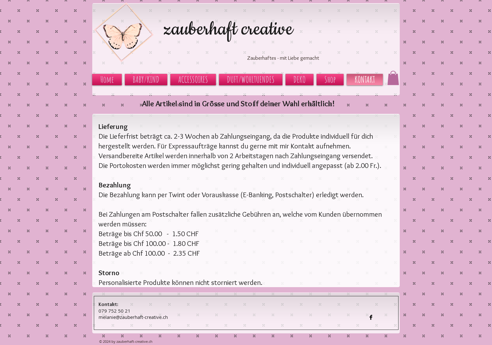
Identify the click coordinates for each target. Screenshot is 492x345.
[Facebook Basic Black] (370, 317)
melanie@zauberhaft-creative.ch (133, 317)
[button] (393, 78)
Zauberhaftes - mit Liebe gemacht (283, 58)
